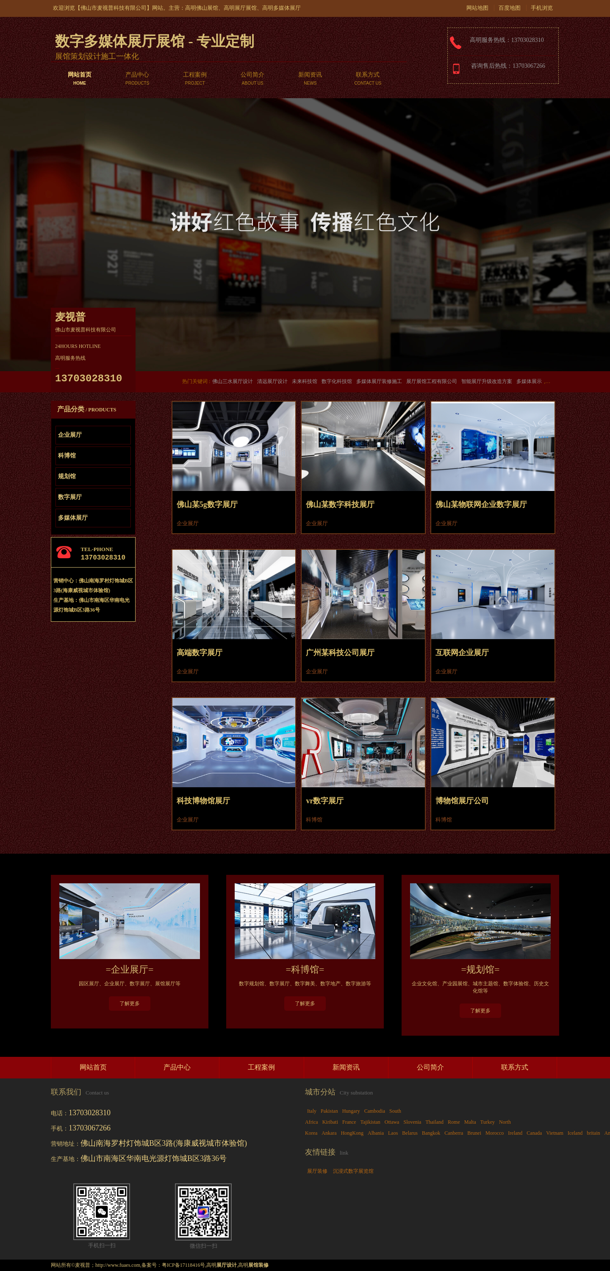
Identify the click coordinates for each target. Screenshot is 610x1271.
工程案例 (195, 80)
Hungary (351, 1111)
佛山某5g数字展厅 (207, 504)
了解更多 (129, 1003)
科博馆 (67, 455)
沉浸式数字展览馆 (353, 1171)
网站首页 (79, 80)
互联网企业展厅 (462, 652)
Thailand (434, 1122)
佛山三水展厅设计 (232, 381)
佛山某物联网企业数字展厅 (481, 504)
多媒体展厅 (73, 518)
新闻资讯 (310, 80)
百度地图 (510, 8)
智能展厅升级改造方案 (486, 381)
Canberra (453, 1133)
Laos (393, 1133)
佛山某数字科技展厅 (340, 504)
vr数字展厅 (325, 801)
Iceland (575, 1133)
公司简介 (252, 80)
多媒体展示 (529, 381)
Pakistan (329, 1111)
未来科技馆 (304, 381)
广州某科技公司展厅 (340, 652)
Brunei (474, 1133)
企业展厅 (70, 435)
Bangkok (431, 1133)
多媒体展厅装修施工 (379, 381)
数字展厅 (70, 497)
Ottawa (392, 1122)
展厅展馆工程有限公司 (431, 381)
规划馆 (67, 476)
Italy (311, 1111)
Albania (376, 1133)
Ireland (515, 1133)
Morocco (494, 1133)
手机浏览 (542, 8)
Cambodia (374, 1111)
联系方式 (367, 80)
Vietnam (554, 1133)
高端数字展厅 (199, 652)
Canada (534, 1133)
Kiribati (330, 1122)
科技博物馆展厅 (203, 801)
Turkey (487, 1122)
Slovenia (412, 1122)
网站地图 (477, 8)
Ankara (329, 1133)
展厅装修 (317, 1171)
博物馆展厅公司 (462, 801)
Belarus (410, 1133)
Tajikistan (370, 1122)
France (349, 1122)
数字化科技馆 (337, 381)
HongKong (352, 1133)
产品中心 (137, 80)
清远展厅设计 (272, 381)
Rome (454, 1122)
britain (593, 1133)
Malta (470, 1122)
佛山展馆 (207, 8)
